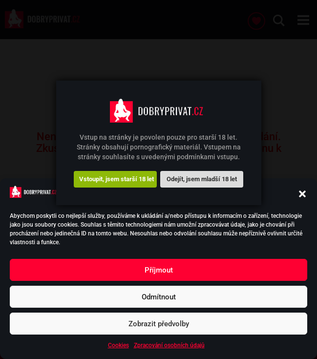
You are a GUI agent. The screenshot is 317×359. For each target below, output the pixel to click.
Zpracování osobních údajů (169, 345)
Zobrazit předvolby (158, 323)
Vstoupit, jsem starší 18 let (116, 179)
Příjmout (159, 270)
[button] (302, 194)
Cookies (118, 345)
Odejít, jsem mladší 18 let (202, 179)
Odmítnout (159, 297)
